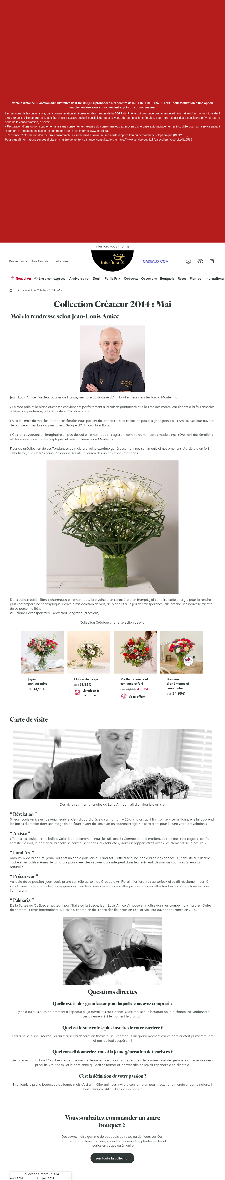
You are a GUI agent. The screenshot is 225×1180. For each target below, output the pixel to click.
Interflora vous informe (112, 246)
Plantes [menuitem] (195, 278)
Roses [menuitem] (182, 278)
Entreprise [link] (61, 261)
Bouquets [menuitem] (167, 278)
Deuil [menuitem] (96, 278)
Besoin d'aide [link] (18, 261)
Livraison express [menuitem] (49, 278)
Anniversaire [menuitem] (79, 278)
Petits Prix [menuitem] (112, 278)
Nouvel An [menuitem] (20, 278)
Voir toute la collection (112, 1158)
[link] (200, 261)
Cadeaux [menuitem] (131, 278)
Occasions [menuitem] (149, 278)
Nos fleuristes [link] (41, 261)
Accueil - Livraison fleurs (11, 290)
